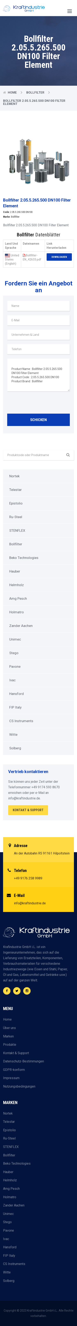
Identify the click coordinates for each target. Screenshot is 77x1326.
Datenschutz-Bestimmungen (23, 1061)
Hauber (14, 571)
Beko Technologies (23, 558)
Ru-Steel (15, 517)
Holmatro (16, 612)
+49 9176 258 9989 (28, 878)
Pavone (15, 666)
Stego (13, 653)
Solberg (15, 748)
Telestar (15, 490)
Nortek (14, 476)
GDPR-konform (14, 1070)
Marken (8, 1036)
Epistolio (16, 503)
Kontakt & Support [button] (28, 810)
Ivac (12, 680)
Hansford (16, 694)
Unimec (15, 639)
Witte (13, 734)
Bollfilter (35, 92)
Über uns (9, 1028)
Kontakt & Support (16, 1053)
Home (12, 92)
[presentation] (38, 403)
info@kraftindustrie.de (30, 903)
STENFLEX (17, 530)
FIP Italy (15, 707)
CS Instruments (21, 721)
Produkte (9, 1045)
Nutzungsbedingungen (19, 1086)
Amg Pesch (18, 598)
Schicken (38, 419)
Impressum (11, 1078)
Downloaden (59, 257)
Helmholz (16, 585)
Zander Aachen (21, 626)
